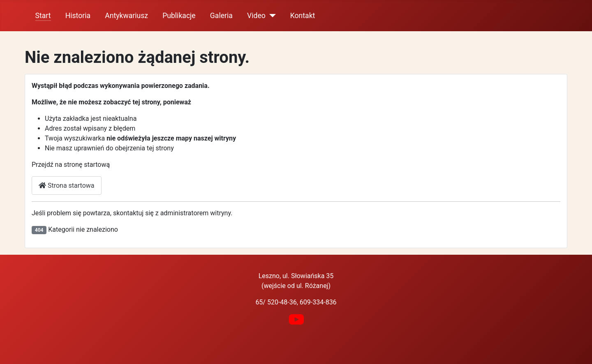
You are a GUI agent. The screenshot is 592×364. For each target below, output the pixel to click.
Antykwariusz (126, 16)
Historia (77, 16)
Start (43, 16)
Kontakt (302, 16)
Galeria (221, 16)
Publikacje (178, 16)
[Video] (271, 15)
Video (256, 16)
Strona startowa (67, 185)
